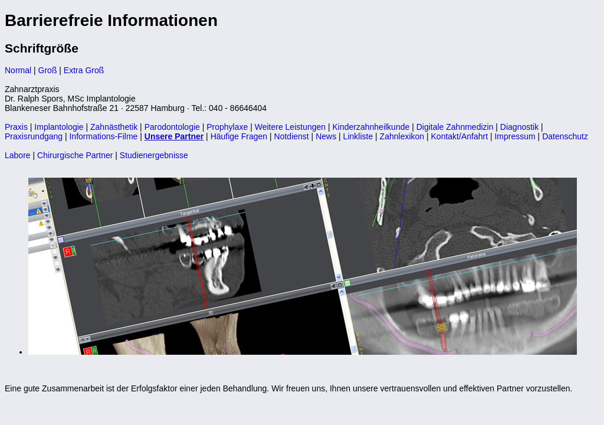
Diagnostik (519, 127)
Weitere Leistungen (290, 127)
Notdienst (291, 136)
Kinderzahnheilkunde (371, 127)
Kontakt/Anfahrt (459, 136)
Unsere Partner (174, 136)
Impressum (514, 136)
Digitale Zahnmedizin (455, 127)
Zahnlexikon (402, 136)
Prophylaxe (227, 127)
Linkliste (358, 136)
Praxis (16, 127)
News (326, 136)
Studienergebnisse (154, 155)
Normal (18, 70)
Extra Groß (84, 70)
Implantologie (58, 127)
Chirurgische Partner (75, 155)
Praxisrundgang (34, 136)
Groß (47, 70)
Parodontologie (172, 127)
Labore (18, 155)
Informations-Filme (103, 136)
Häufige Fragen (239, 136)
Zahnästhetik (113, 127)
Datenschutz (565, 136)
